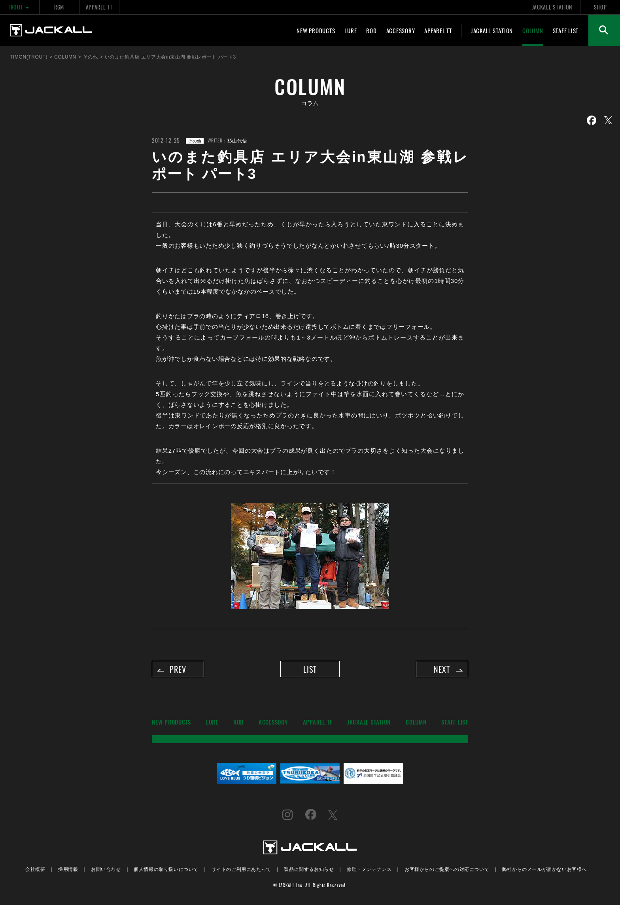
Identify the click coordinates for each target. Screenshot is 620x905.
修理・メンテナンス (369, 870)
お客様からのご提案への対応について (447, 870)
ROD (371, 30)
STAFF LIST (566, 30)
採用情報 (68, 870)
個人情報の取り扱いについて (166, 870)
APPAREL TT (99, 6)
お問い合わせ (106, 870)
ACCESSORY (400, 30)
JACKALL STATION (552, 6)
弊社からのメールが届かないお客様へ (544, 870)
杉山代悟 (237, 140)
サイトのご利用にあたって (241, 870)
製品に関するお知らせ (309, 870)
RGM (59, 6)
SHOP (600, 6)
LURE (350, 30)
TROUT (19, 6)
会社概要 (35, 870)
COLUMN (532, 30)
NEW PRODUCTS (316, 30)
